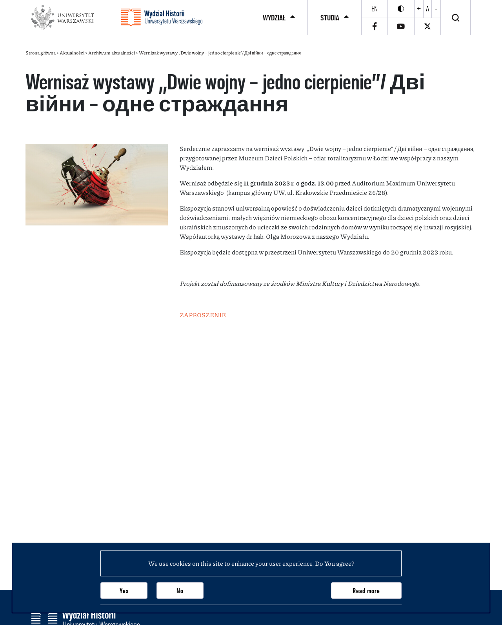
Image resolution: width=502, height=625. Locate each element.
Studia (329, 17)
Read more (366, 591)
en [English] (374, 8)
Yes (124, 591)
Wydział (274, 17)
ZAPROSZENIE (203, 314)
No (180, 591)
